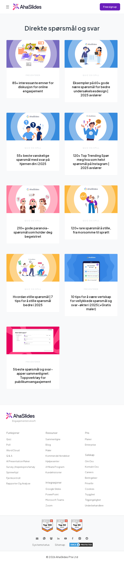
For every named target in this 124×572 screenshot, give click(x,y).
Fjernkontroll (13, 477)
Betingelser (91, 477)
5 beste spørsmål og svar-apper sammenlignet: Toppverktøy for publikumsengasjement (33, 376)
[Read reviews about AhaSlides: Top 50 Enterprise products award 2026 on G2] (76, 526)
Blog (48, 444)
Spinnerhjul (12, 472)
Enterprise (90, 444)
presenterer (33, 75)
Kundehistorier (54, 472)
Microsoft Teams (55, 500)
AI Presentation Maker (18, 461)
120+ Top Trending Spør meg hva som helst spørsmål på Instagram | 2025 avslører (91, 162)
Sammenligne (53, 439)
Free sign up (110, 6)
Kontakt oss (92, 466)
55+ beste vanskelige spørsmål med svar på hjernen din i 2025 (33, 160)
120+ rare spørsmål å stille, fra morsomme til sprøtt (91, 230)
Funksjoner (12, 433)
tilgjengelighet (93, 500)
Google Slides (53, 488)
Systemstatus (41, 544)
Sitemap (60, 544)
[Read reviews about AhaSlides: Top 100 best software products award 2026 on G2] (47, 526)
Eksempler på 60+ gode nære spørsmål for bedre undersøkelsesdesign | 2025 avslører (91, 89)
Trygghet (90, 494)
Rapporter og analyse (18, 483)
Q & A (9, 455)
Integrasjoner (54, 482)
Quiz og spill (91, 75)
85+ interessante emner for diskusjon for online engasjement (33, 87)
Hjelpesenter (52, 461)
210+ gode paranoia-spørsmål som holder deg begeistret (32, 232)
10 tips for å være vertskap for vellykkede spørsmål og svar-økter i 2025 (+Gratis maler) (91, 303)
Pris (87, 433)
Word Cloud (13, 450)
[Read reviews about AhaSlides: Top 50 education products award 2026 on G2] (62, 526)
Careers (89, 472)
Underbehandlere (94, 505)
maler (48, 450)
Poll (8, 444)
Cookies (89, 488)
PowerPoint (52, 494)
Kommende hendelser (58, 455)
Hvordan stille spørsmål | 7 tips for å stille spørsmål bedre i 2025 (33, 301)
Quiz (8, 439)
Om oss (89, 461)
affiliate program (55, 466)
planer (88, 439)
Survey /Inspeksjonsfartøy (20, 466)
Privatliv (89, 483)
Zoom (49, 505)
